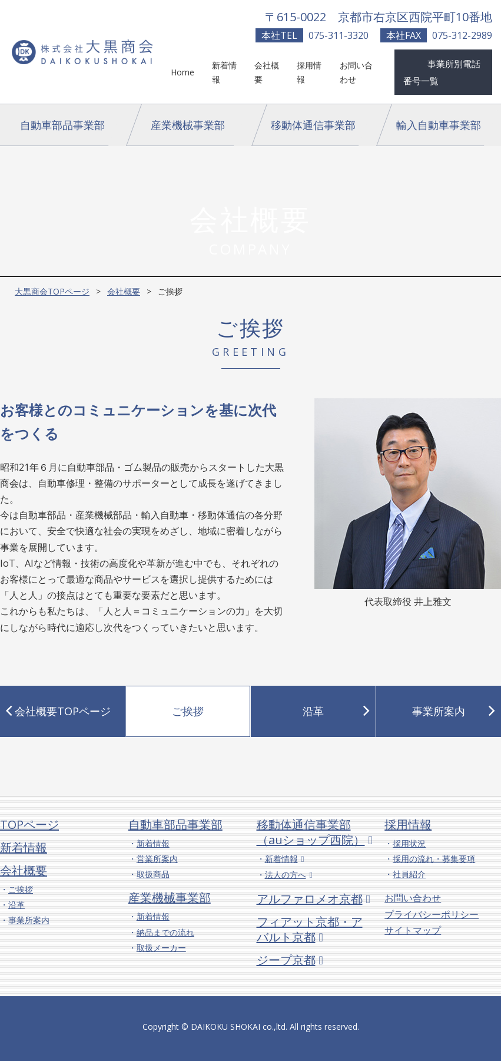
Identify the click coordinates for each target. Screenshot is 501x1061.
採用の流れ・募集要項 (434, 858)
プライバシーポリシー (431, 914)
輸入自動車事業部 (438, 125)
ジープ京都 (286, 960)
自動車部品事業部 (62, 125)
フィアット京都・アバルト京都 (310, 929)
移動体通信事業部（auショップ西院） (311, 832)
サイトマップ (412, 930)
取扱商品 (153, 874)
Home (182, 72)
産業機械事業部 (188, 125)
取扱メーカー (161, 947)
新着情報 (23, 847)
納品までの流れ (165, 932)
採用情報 (408, 824)
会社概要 (123, 291)
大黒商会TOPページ (52, 291)
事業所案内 (28, 920)
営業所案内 (157, 858)
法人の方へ (285, 874)
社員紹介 (409, 874)
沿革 (16, 904)
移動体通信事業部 (313, 125)
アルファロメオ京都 (310, 899)
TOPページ (29, 824)
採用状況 (409, 843)
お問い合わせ (412, 897)
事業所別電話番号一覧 (441, 72)
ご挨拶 (20, 889)
